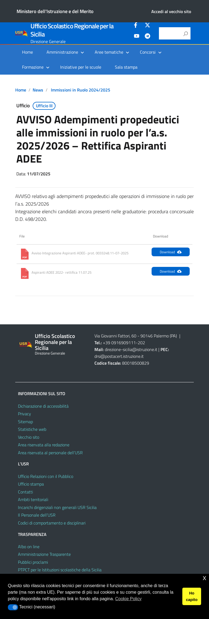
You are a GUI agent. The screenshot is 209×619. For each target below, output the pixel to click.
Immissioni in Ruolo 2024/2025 (80, 90)
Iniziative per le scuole (80, 67)
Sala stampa (126, 67)
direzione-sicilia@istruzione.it (131, 349)
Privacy (24, 413)
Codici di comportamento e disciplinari (51, 523)
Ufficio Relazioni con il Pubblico (45, 476)
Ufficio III (44, 105)
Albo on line (28, 546)
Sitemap (25, 421)
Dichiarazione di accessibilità (43, 406)
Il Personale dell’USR (37, 515)
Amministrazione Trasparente (44, 554)
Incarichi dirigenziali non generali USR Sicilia (57, 507)
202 (141, 342)
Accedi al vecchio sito (171, 11)
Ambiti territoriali (33, 499)
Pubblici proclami (33, 562)
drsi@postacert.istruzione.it (119, 356)
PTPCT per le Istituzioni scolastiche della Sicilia (60, 569)
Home (27, 52)
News (38, 90)
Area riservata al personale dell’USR (50, 452)
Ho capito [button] (191, 596)
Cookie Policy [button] (128, 598)
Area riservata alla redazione (43, 444)
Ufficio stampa (31, 484)
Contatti (25, 492)
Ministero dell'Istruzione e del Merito (55, 11)
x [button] (204, 577)
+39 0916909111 (119, 342)
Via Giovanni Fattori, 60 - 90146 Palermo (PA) (135, 336)
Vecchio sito (28, 437)
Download (171, 252)
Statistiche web (32, 429)
